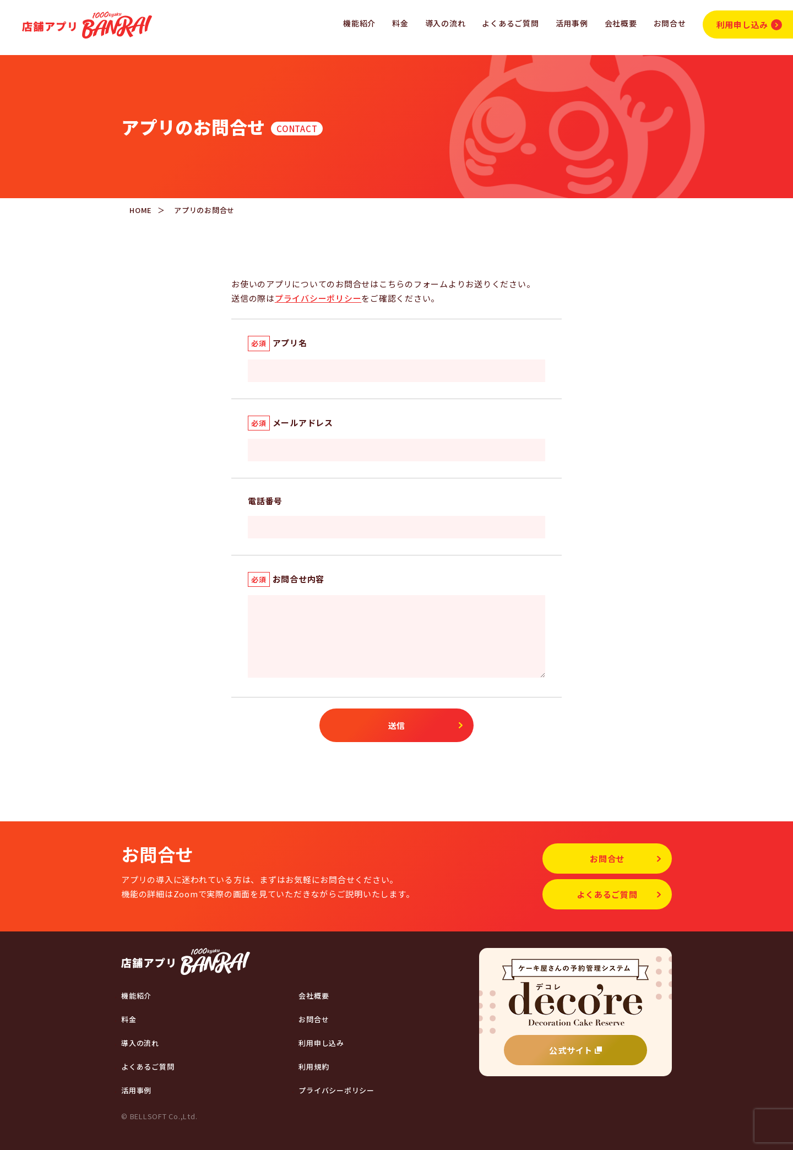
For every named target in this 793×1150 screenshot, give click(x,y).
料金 (400, 23)
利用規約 (313, 1066)
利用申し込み (749, 24)
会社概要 (621, 23)
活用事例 (572, 23)
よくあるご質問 (510, 23)
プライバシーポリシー (318, 298)
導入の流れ (445, 23)
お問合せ (670, 23)
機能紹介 (359, 23)
